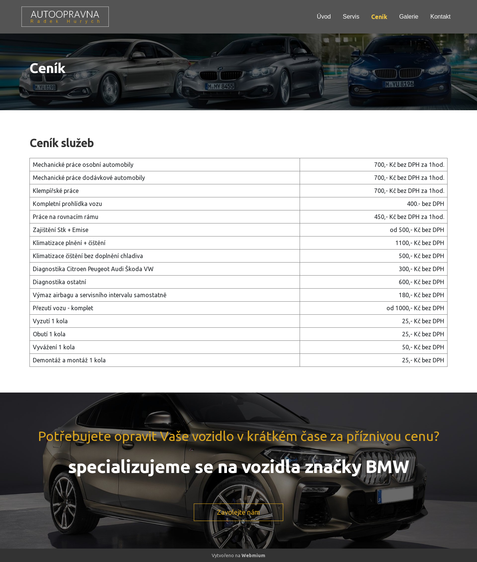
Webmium (253, 555)
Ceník (379, 16)
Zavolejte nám (238, 512)
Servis (351, 16)
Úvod (324, 16)
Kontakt (440, 16)
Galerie (408, 16)
